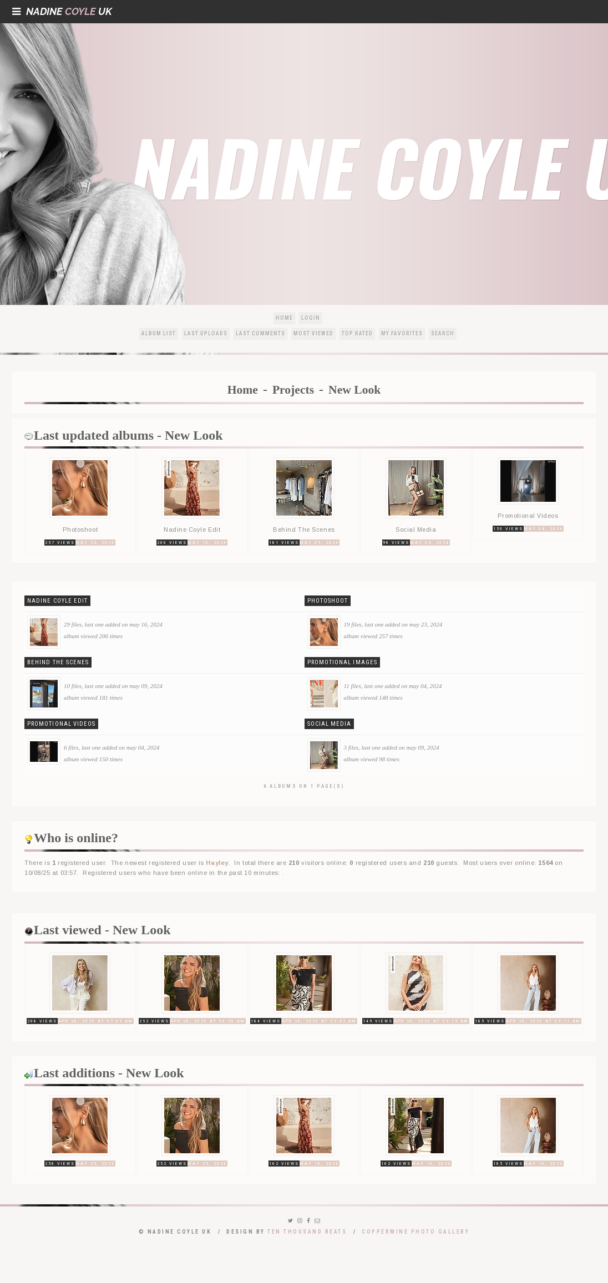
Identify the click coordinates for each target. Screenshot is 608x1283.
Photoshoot (327, 600)
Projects (293, 389)
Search (442, 333)
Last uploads (205, 333)
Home (284, 318)
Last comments (260, 333)
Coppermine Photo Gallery (415, 1232)
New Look (354, 389)
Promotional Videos (61, 723)
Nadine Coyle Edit (57, 600)
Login (310, 318)
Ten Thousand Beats (307, 1232)
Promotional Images (342, 662)
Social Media (329, 723)
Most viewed (313, 333)
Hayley (217, 862)
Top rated (357, 333)
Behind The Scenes (58, 662)
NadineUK (62, 11)
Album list (158, 333)
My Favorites (402, 333)
